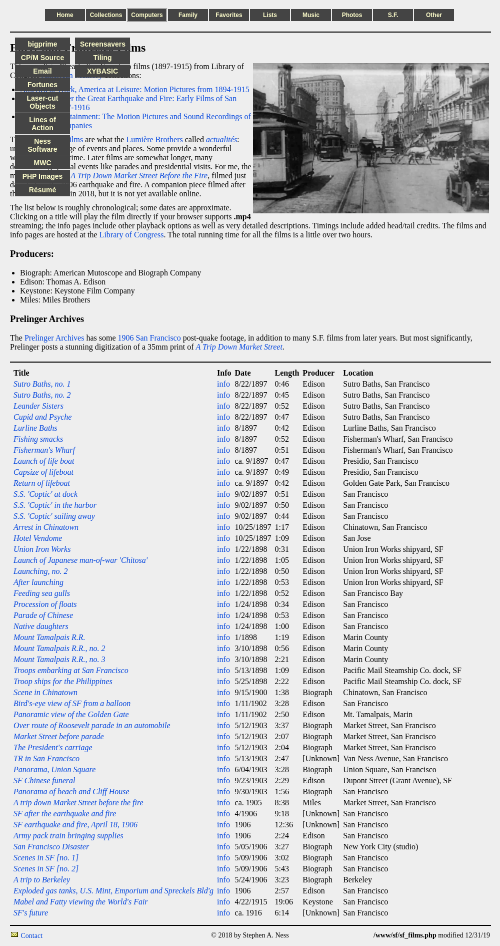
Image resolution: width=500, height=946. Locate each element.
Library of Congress (132, 234)
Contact (32, 935)
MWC (43, 163)
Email (42, 71)
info (223, 384)
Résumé (42, 190)
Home (64, 15)
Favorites (229, 15)
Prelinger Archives (54, 338)
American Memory (72, 75)
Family (188, 15)
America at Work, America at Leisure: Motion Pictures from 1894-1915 (135, 89)
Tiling (102, 58)
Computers (146, 15)
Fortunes (43, 85)
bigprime (42, 44)
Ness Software (42, 145)
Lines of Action (42, 124)
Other (434, 15)
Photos (352, 15)
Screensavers (103, 44)
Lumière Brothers (154, 139)
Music (311, 15)
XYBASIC (102, 71)
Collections (106, 15)
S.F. (393, 15)
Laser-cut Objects (42, 102)
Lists (270, 15)
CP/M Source (42, 58)
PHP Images (42, 176)
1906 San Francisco (149, 338)
